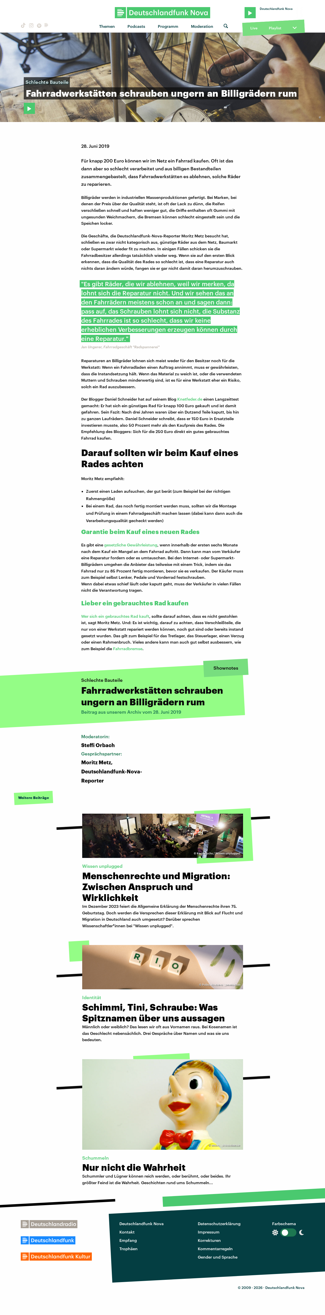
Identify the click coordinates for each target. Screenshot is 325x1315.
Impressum (209, 1231)
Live (253, 28)
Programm (168, 26)
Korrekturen (209, 1240)
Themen (107, 26)
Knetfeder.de (189, 399)
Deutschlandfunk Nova (141, 1223)
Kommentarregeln (215, 1248)
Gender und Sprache (217, 1257)
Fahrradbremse (127, 648)
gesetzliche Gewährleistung (130, 544)
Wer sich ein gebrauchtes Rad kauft (115, 616)
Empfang (128, 1240)
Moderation (202, 26)
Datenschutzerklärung (219, 1223)
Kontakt (127, 1231)
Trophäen (128, 1248)
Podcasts (136, 26)
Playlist (275, 28)
